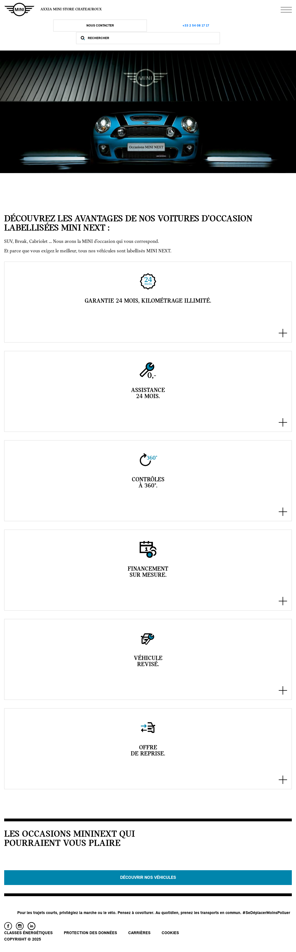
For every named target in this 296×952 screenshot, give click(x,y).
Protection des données (90, 933)
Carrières (139, 933)
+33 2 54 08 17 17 (196, 25)
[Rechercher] (152, 38)
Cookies (170, 933)
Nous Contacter (100, 25)
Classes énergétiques (28, 933)
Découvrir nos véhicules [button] (148, 878)
